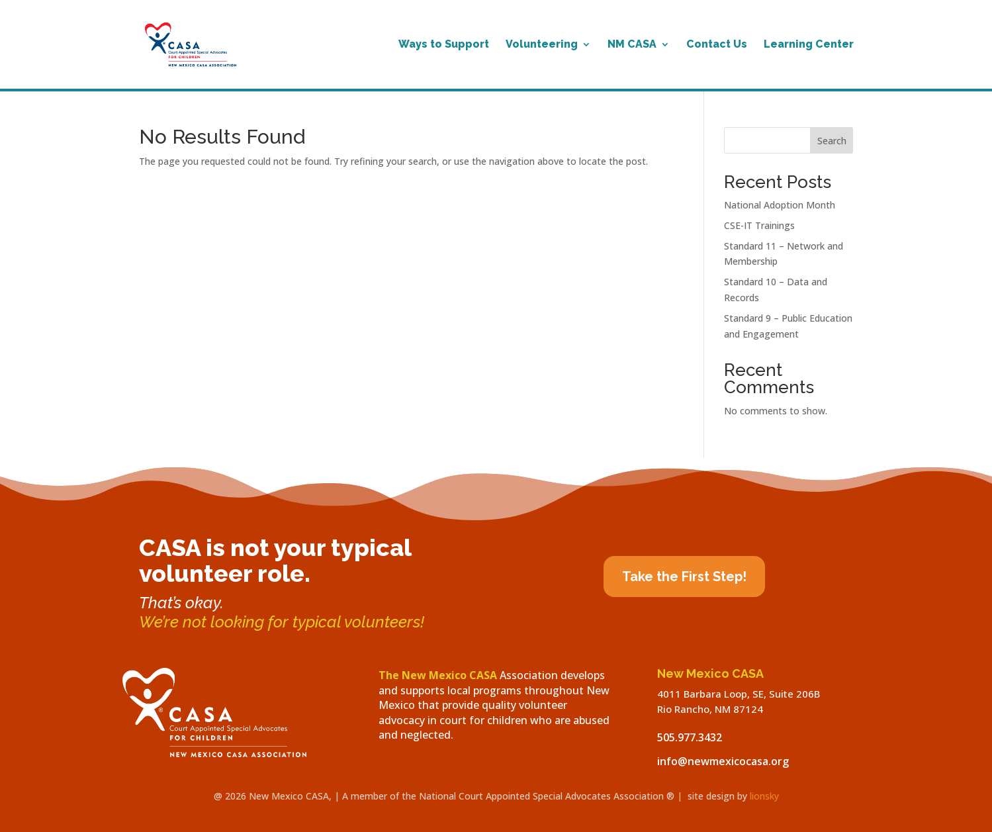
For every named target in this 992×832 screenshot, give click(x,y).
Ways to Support (443, 45)
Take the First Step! (684, 576)
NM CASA (632, 45)
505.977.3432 (689, 737)
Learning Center (809, 45)
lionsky (764, 796)
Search (831, 140)
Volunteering (542, 45)
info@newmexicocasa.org (723, 761)
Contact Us (716, 45)
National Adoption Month (779, 205)
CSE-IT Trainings (759, 225)
